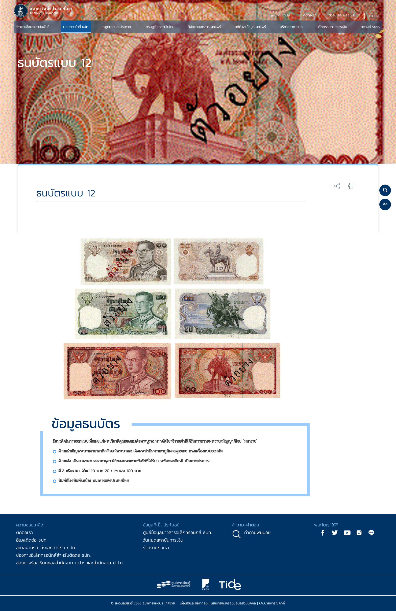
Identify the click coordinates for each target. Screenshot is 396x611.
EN (376, 16)
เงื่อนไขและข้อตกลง (194, 603)
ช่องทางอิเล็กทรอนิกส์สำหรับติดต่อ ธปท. (53, 555)
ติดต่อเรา (24, 532)
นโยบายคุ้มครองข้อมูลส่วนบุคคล (233, 603)
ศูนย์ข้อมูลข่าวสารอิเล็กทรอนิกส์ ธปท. (177, 532)
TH (370, 16)
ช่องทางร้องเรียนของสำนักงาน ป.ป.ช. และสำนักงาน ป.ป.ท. (69, 562)
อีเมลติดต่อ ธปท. (31, 540)
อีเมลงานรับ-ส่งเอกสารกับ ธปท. (46, 547)
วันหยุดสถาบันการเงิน (163, 540)
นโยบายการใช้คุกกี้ (272, 603)
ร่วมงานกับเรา (156, 547)
